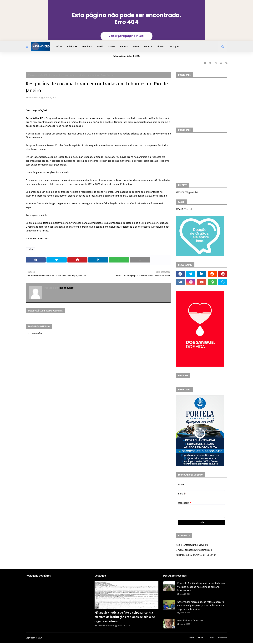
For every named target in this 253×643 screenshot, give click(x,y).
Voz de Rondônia (105, 625)
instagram (222, 638)
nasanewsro (34, 97)
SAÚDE (44, 75)
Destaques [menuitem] (174, 46)
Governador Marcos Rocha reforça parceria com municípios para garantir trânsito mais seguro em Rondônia (200, 605)
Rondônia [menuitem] (87, 46)
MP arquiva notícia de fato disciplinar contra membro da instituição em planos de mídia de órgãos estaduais (125, 617)
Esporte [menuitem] (111, 46)
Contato (211, 638)
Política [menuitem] (70, 46)
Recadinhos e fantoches (190, 620)
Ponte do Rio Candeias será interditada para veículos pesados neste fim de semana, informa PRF (201, 587)
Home (191, 638)
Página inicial (34, 75)
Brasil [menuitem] (99, 46)
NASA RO (47, 638)
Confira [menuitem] (124, 46)
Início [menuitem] (59, 46)
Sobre (201, 638)
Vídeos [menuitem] (135, 46)
